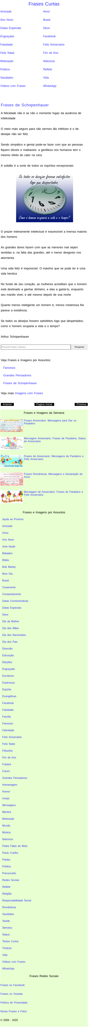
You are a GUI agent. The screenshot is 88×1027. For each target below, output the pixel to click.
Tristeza (6, 948)
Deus (46, 28)
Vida (46, 77)
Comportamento (11, 594)
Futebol (6, 764)
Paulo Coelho (10, 852)
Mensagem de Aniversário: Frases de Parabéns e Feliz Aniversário (41, 496)
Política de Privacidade (13, 1002)
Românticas (9, 907)
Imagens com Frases (29, 393)
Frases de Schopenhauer (25, 105)
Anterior (7, 404)
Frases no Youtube (11, 993)
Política (5, 69)
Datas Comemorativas (15, 601)
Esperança (8, 682)
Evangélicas (9, 696)
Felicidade (8, 730)
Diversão (7, 648)
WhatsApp (49, 86)
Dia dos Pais (10, 641)
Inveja (5, 798)
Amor (46, 11)
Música (6, 832)
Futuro (6, 771)
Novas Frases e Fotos (13, 1011)
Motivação (6, 61)
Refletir (47, 69)
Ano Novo (6, 19)
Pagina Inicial (44, 404)
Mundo (6, 825)
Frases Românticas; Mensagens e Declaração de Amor (41, 479)
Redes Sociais (10, 880)
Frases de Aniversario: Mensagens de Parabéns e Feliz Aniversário (42, 461)
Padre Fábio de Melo (14, 846)
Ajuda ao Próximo (12, 519)
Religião (7, 893)
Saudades (6, 77)
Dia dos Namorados (14, 635)
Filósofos (7, 750)
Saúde (6, 921)
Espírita (6, 689)
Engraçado (7, 36)
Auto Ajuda (8, 546)
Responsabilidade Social (16, 900)
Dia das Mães (10, 628)
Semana (7, 927)
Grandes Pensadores (14, 778)
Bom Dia (7, 573)
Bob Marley (9, 567)
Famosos (7, 723)
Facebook (49, 36)
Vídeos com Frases (13, 86)
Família (6, 716)
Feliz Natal (7, 52)
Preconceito (9, 873)
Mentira (6, 812)
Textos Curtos (10, 941)
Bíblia (5, 560)
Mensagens (9, 805)
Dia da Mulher (10, 621)
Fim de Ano (50, 52)
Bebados (7, 553)
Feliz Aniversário (53, 44)
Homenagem (9, 784)
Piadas (6, 859)
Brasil (46, 19)
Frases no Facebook (12, 985)
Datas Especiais (10, 28)
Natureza (49, 61)
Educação (8, 655)
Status (6, 934)
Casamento (9, 587)
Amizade (5, 11)
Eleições (7, 662)
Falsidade (6, 44)
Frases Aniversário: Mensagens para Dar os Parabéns (38, 425)
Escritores (8, 675)
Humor (6, 791)
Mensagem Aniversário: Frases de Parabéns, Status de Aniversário (43, 443)
